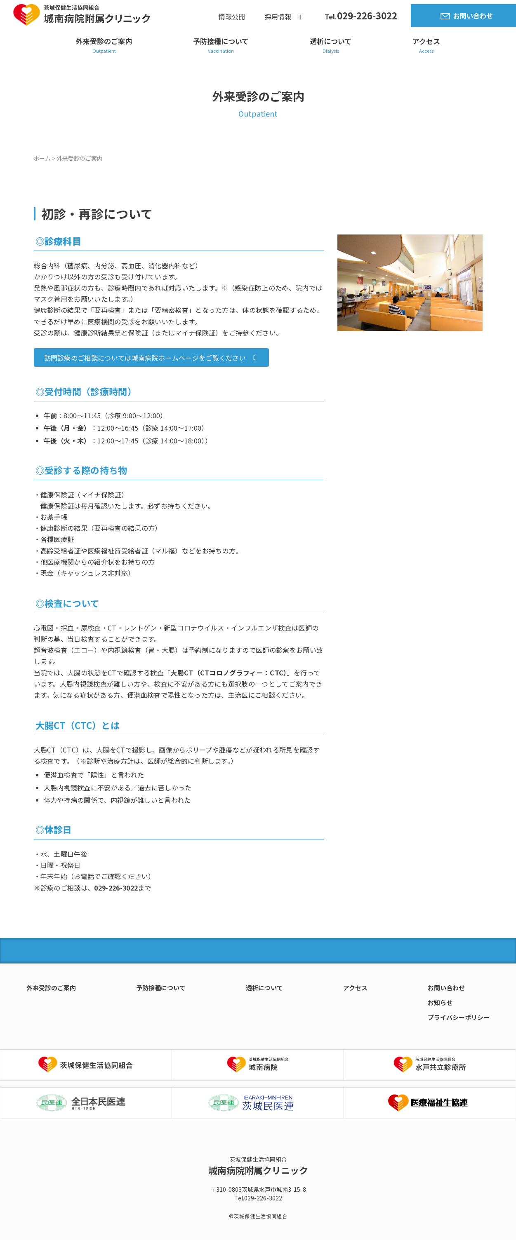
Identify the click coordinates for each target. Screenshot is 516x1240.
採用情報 (278, 17)
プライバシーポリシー (459, 1017)
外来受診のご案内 (104, 41)
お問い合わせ (473, 16)
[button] (151, 357)
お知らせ (440, 1002)
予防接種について (221, 41)
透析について (330, 41)
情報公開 (232, 17)
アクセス (426, 41)
